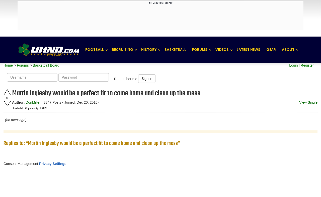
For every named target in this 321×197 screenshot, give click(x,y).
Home (8, 65)
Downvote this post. (7, 103)
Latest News (248, 49)
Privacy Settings (52, 164)
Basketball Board (46, 65)
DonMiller (33, 102)
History (148, 49)
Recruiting (122, 49)
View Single (308, 102)
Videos (222, 49)
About (288, 49)
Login (293, 65)
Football (94, 49)
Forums (199, 49)
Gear (271, 49)
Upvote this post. (7, 92)
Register (307, 65)
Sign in (146, 79)
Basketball (175, 49)
